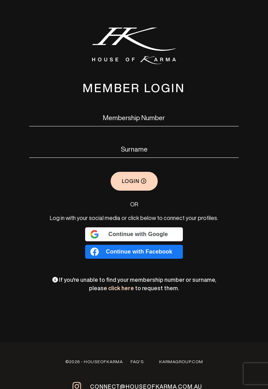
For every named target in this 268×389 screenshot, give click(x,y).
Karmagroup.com (181, 361)
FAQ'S (137, 361)
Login (134, 181)
